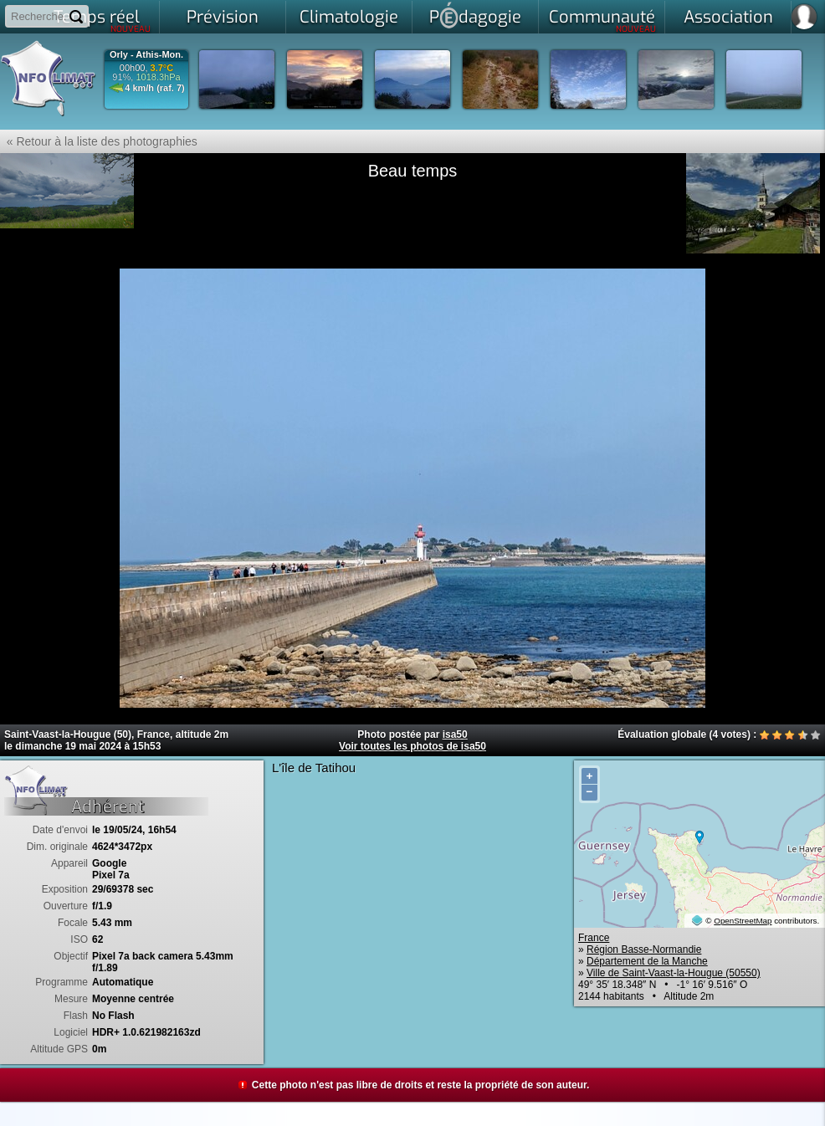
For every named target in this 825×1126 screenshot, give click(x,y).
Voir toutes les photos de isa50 (412, 746)
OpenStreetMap (742, 920)
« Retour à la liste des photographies (98, 141)
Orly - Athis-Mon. (146, 54)
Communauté (603, 20)
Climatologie (349, 17)
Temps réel (102, 20)
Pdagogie (475, 15)
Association (728, 17)
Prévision (223, 17)
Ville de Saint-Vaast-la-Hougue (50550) (674, 973)
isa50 (455, 734)
